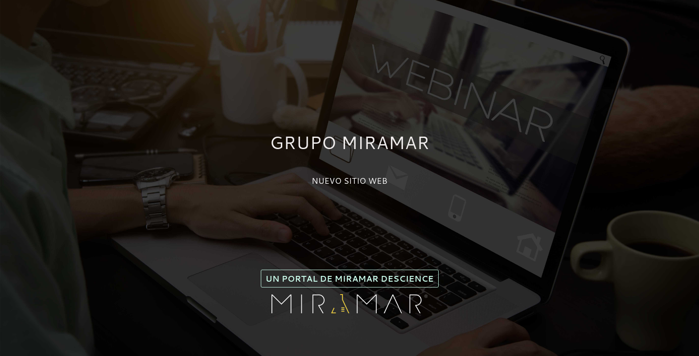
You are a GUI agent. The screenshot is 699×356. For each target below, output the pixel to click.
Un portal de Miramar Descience (350, 278)
